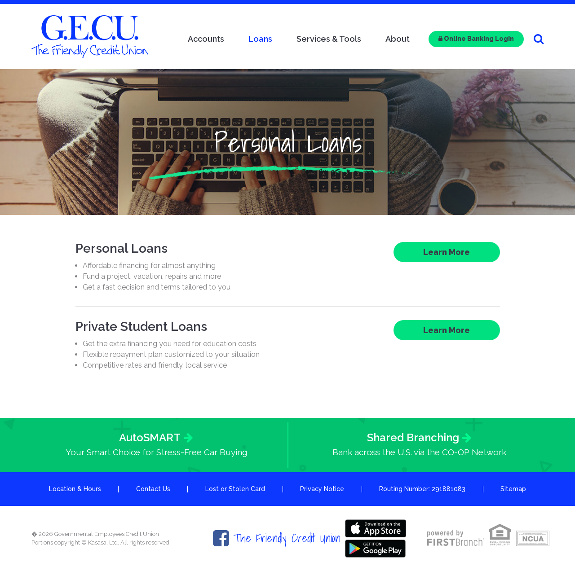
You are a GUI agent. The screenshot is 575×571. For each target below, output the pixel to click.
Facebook (221, 538)
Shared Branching (413, 437)
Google (375, 549)
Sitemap (513, 488)
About (397, 39)
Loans (260, 39)
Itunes (375, 528)
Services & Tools (328, 39)
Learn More (446, 252)
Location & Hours (75, 488)
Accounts (206, 39)
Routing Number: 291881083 (422, 488)
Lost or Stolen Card (235, 488)
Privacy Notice (322, 488)
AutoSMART (150, 437)
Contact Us (153, 488)
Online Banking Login (476, 38)
